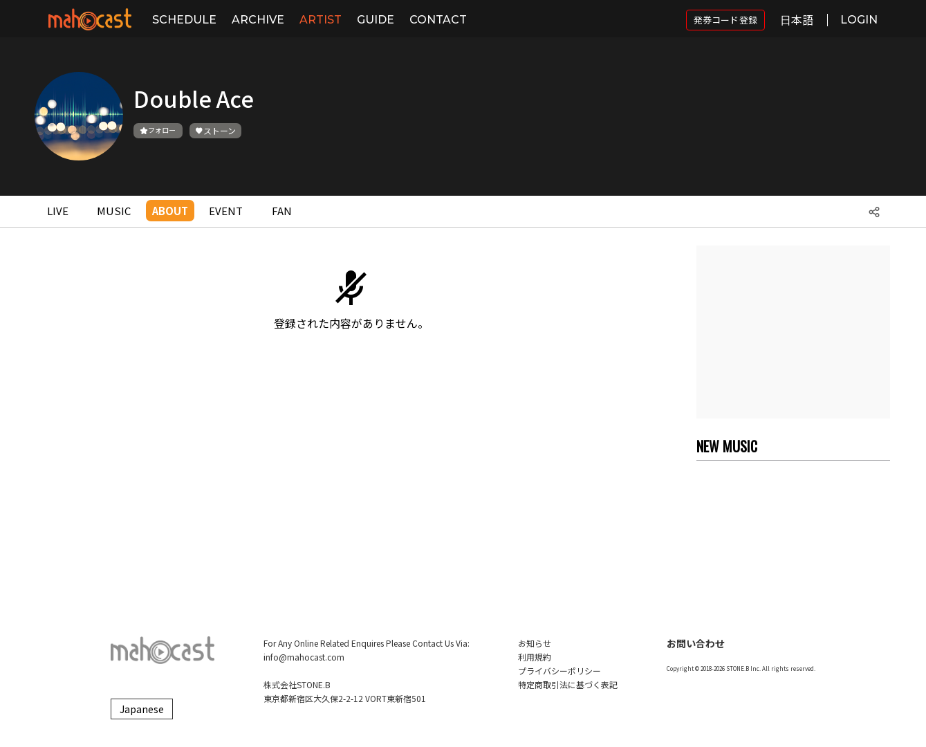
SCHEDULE (184, 19)
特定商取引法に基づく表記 (568, 684)
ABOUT (170, 210)
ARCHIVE (258, 19)
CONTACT (438, 19)
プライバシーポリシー (559, 670)
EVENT (226, 210)
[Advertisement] (793, 332)
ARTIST (320, 19)
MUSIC (114, 210)
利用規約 (534, 657)
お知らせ (534, 643)
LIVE (57, 210)
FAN (282, 210)
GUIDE (375, 19)
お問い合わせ (696, 643)
